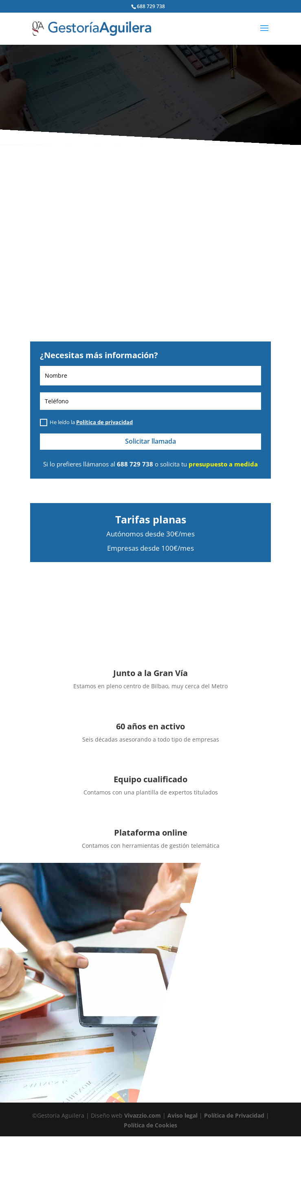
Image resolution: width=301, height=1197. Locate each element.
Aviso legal (182, 1115)
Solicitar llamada (150, 441)
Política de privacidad (104, 422)
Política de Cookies (150, 1125)
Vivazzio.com (142, 1115)
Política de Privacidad (234, 1115)
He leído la (86, 422)
